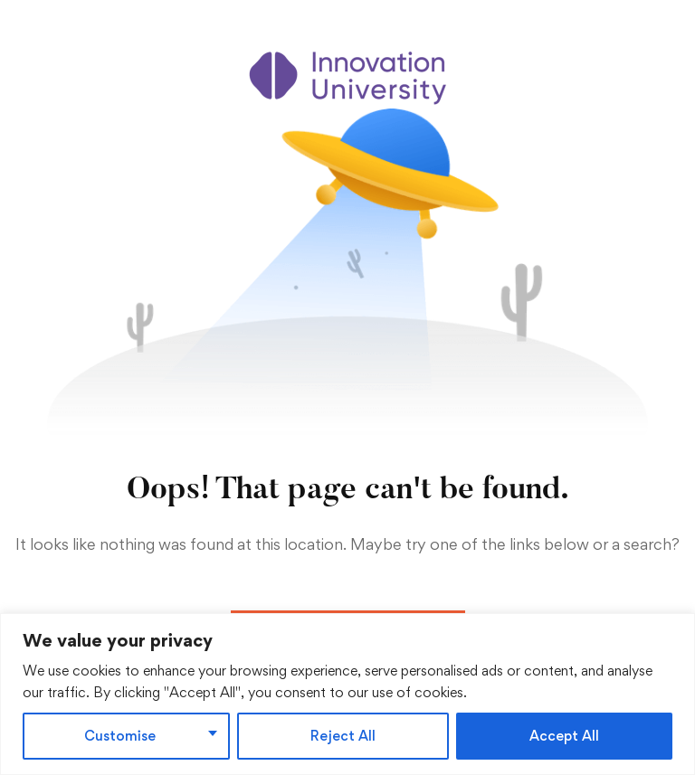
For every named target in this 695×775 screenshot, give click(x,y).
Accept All (564, 735)
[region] (347, 694)
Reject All (343, 735)
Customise (120, 735)
